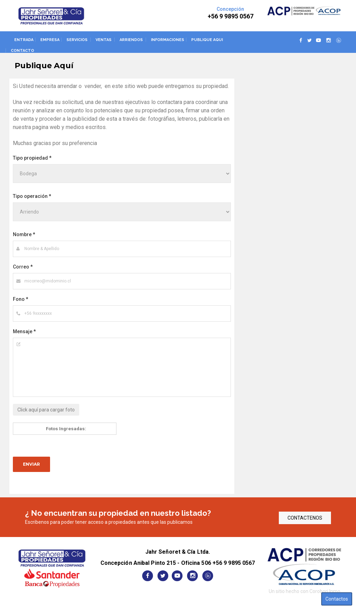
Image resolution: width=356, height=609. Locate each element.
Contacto (22, 50)
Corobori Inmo (324, 591)
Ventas (104, 40)
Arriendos (131, 40)
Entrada (23, 40)
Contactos (336, 599)
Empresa (49, 40)
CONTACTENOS (305, 518)
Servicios (77, 40)
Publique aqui (207, 40)
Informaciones (167, 40)
